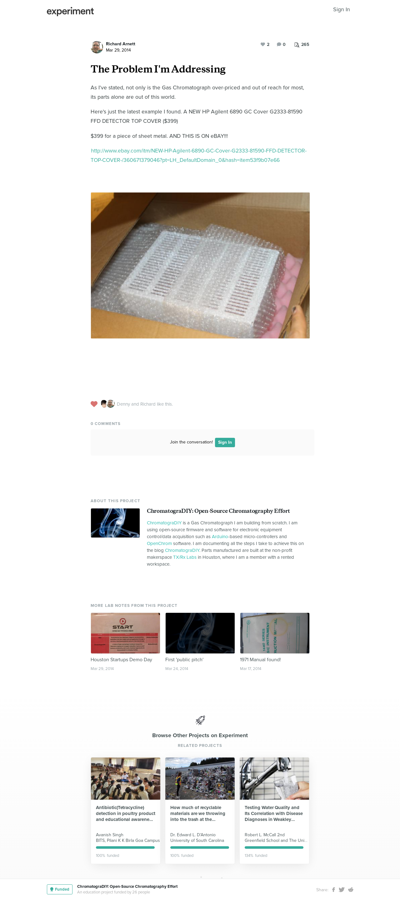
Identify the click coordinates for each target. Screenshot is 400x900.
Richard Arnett (120, 44)
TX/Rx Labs (185, 557)
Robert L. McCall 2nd (265, 835)
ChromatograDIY (164, 523)
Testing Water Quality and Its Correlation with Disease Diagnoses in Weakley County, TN (274, 813)
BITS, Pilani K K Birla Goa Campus (128, 840)
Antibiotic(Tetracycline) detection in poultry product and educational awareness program (125, 813)
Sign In (341, 9)
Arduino (220, 536)
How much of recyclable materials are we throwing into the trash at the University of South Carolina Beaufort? (197, 813)
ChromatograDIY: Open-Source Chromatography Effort (218, 511)
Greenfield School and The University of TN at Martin (296, 840)
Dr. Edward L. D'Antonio (193, 835)
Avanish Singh (109, 835)
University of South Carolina (197, 840)
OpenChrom (159, 543)
